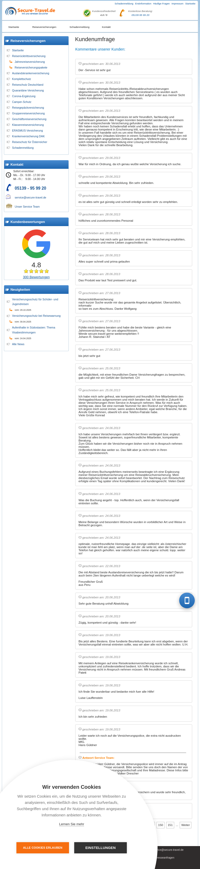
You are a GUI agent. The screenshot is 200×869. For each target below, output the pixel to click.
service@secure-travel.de (30, 197)
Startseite (190, 3)
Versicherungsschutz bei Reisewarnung (36, 315)
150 (160, 825)
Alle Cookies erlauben (43, 847)
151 (170, 825)
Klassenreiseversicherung (28, 124)
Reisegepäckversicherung (28, 107)
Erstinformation (143, 3)
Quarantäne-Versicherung (28, 90)
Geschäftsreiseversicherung (29, 119)
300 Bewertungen (36, 277)
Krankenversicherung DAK (28, 136)
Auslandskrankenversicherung (30, 73)
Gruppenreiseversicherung (28, 113)
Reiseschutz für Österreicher (29, 142)
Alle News (18, 344)
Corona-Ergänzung (23, 96)
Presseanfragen (164, 857)
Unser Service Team (27, 206)
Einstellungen (100, 848)
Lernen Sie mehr (71, 824)
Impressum (178, 3)
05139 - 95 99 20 (30, 188)
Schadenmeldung (124, 3)
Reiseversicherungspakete (31, 67)
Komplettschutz (21, 78)
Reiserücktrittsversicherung (29, 56)
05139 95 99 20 (140, 15)
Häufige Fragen (161, 3)
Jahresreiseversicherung (30, 61)
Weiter (185, 825)
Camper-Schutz (21, 101)
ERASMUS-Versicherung (27, 130)
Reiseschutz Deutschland (27, 84)
